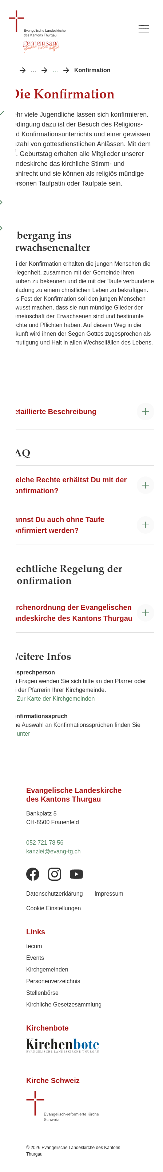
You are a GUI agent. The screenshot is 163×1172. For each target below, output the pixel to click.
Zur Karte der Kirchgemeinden (56, 699)
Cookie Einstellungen (53, 908)
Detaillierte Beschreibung (52, 412)
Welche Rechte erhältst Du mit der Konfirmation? (68, 485)
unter (23, 734)
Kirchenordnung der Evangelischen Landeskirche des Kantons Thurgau (70, 612)
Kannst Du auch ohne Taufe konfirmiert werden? (56, 524)
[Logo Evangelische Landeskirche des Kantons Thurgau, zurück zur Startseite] (68, 23)
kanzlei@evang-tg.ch (53, 851)
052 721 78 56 (44, 843)
